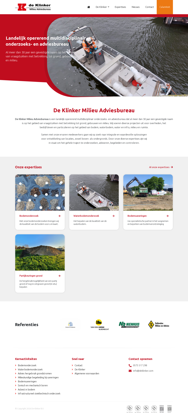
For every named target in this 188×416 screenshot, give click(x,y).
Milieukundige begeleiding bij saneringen (38, 377)
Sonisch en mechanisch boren (33, 385)
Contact (149, 7)
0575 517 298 (138, 365)
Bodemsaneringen (27, 381)
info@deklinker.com (141, 370)
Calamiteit (165, 7)
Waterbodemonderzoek (30, 369)
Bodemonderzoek (27, 365)
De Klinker (101, 7)
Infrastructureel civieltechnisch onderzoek (39, 393)
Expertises (120, 7)
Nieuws (136, 7)
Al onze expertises (161, 167)
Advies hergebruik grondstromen (35, 373)
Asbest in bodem (26, 389)
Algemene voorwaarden (87, 373)
